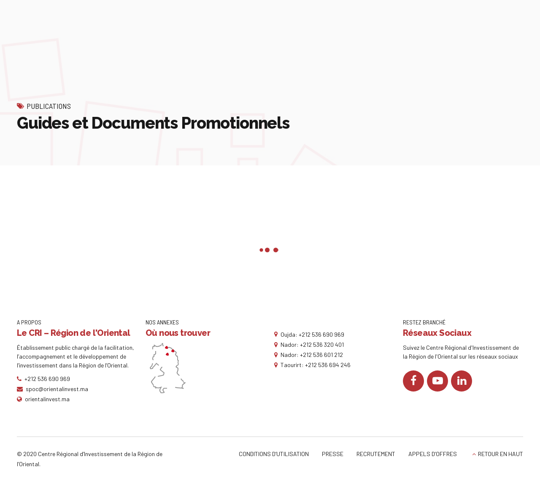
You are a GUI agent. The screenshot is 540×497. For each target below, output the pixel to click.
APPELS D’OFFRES (432, 453)
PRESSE (332, 453)
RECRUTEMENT (375, 453)
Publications (49, 106)
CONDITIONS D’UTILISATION (274, 453)
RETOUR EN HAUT (500, 453)
